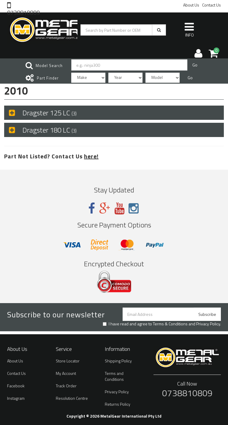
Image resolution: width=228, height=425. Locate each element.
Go (194, 65)
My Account (66, 373)
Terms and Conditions (114, 376)
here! (91, 156)
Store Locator (68, 361)
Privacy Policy (208, 324)
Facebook (16, 386)
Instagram (16, 398)
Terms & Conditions (170, 324)
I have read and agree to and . (162, 324)
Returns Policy (117, 404)
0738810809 (23, 12)
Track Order (66, 386)
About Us (191, 5)
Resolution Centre (72, 398)
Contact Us (211, 5)
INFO (189, 29)
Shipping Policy (118, 361)
